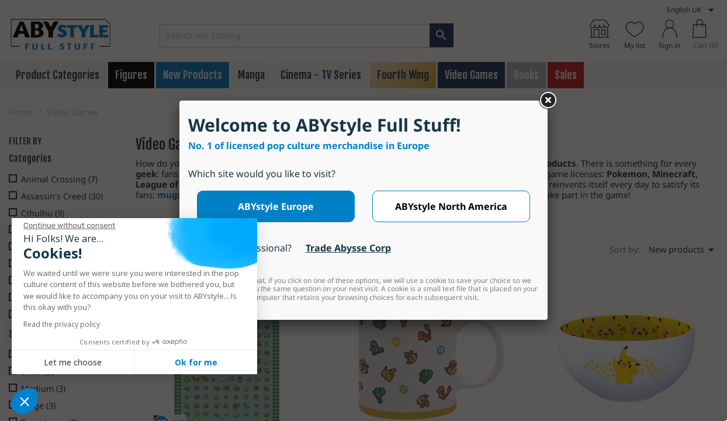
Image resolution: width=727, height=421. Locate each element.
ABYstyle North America (451, 206)
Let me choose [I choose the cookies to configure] (73, 362)
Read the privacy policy (61, 324)
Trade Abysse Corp (348, 247)
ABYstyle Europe (276, 206)
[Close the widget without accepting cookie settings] (69, 226)
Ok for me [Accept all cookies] (196, 362)
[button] (25, 401)
